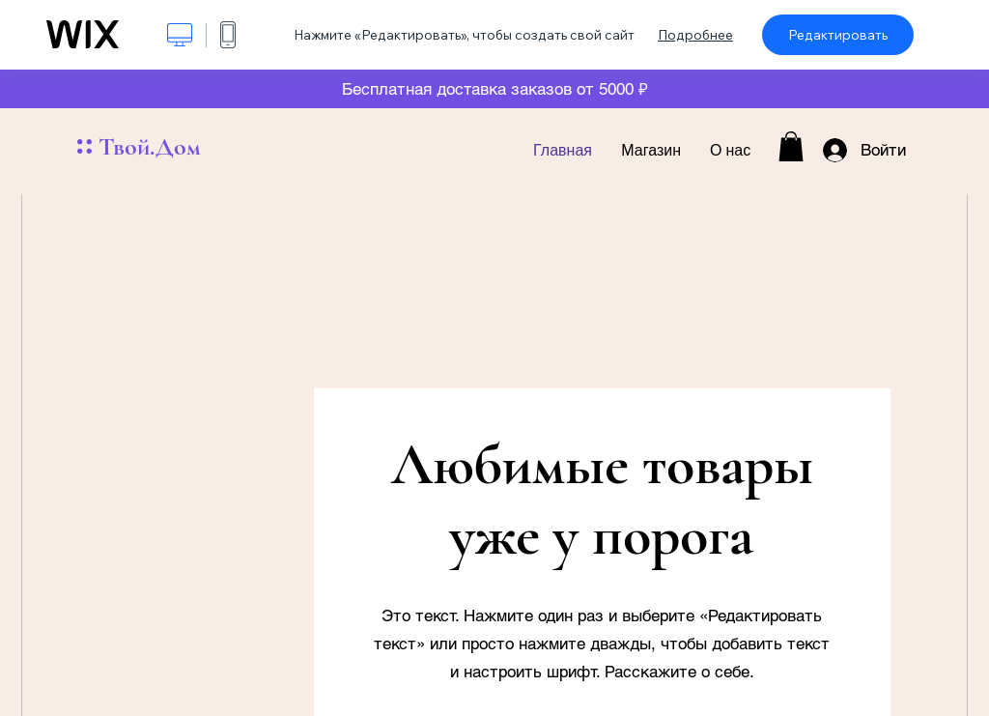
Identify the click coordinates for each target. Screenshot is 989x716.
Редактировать (838, 34)
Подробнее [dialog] (695, 34)
